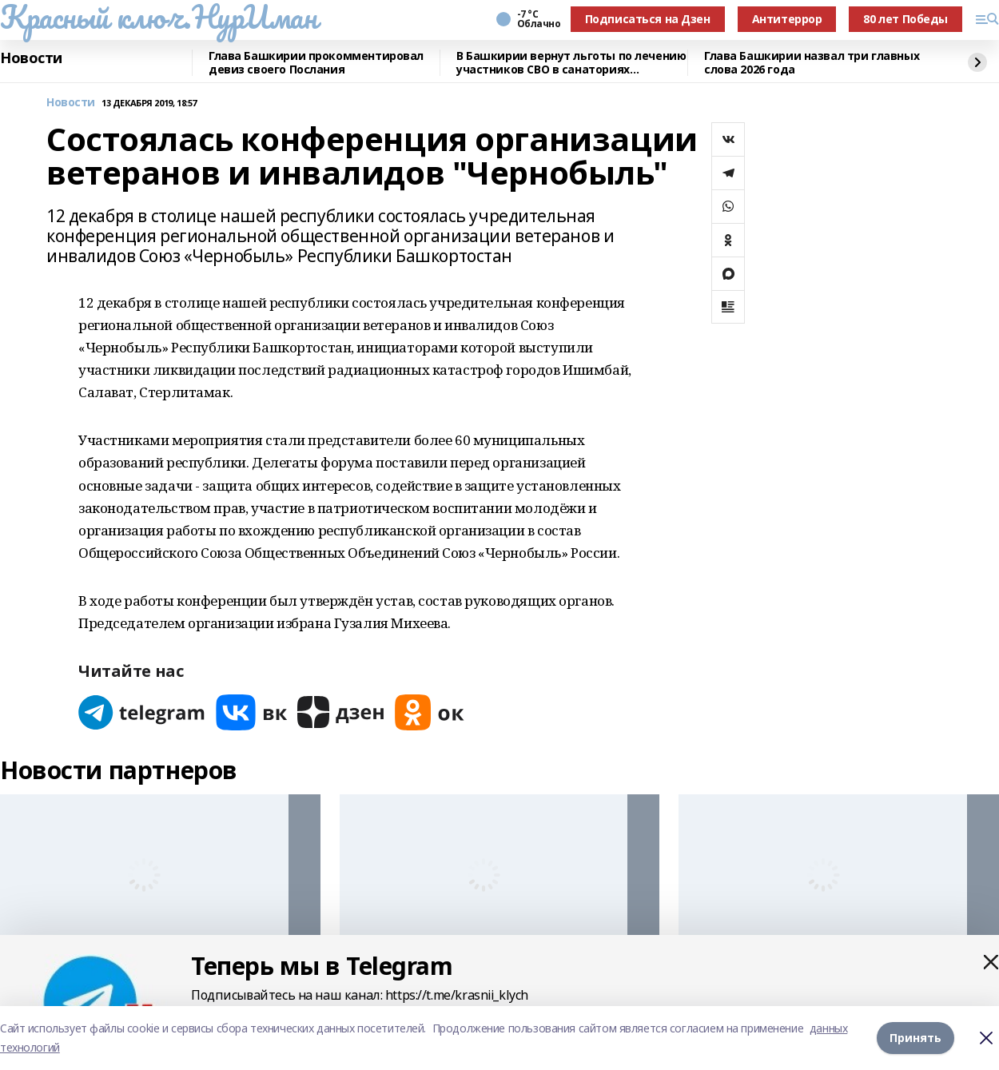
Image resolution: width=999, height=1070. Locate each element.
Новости (31, 58)
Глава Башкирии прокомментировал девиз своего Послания (316, 63)
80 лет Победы (905, 18)
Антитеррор (787, 18)
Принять (915, 1037)
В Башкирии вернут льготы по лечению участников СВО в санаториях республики (571, 63)
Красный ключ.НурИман (158, 17)
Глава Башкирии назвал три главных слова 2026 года (811, 63)
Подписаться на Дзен (647, 18)
